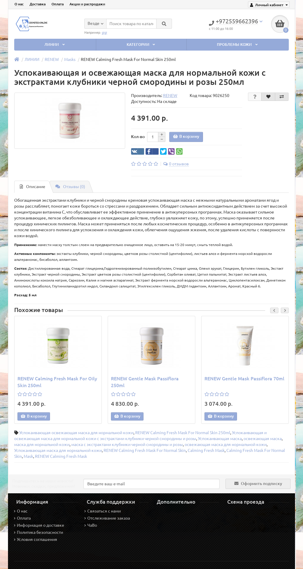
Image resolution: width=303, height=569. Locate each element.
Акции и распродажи (87, 4)
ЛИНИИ (55, 44)
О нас (19, 4)
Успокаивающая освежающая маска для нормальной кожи (76, 432)
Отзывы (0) (70, 186)
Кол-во (138, 136)
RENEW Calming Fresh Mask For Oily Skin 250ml (57, 382)
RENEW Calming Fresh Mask (61, 456)
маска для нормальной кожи (42, 444)
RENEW (52, 59)
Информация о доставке (39, 525)
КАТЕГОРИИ (141, 44)
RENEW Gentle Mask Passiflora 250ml (145, 382)
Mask (28, 456)
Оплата (57, 4)
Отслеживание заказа (107, 518)
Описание (32, 186)
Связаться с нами (102, 511)
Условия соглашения (35, 539)
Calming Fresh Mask (206, 450)
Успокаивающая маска (220, 438)
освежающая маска (263, 438)
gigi (104, 32)
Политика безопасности (38, 532)
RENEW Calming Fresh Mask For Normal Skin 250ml (182, 432)
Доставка (38, 4)
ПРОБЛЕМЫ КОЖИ (238, 44)
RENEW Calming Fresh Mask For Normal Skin (145, 450)
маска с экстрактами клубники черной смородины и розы (127, 444)
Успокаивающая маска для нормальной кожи (58, 450)
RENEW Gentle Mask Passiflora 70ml (244, 378)
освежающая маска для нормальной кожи (226, 444)
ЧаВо (90, 525)
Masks (69, 59)
